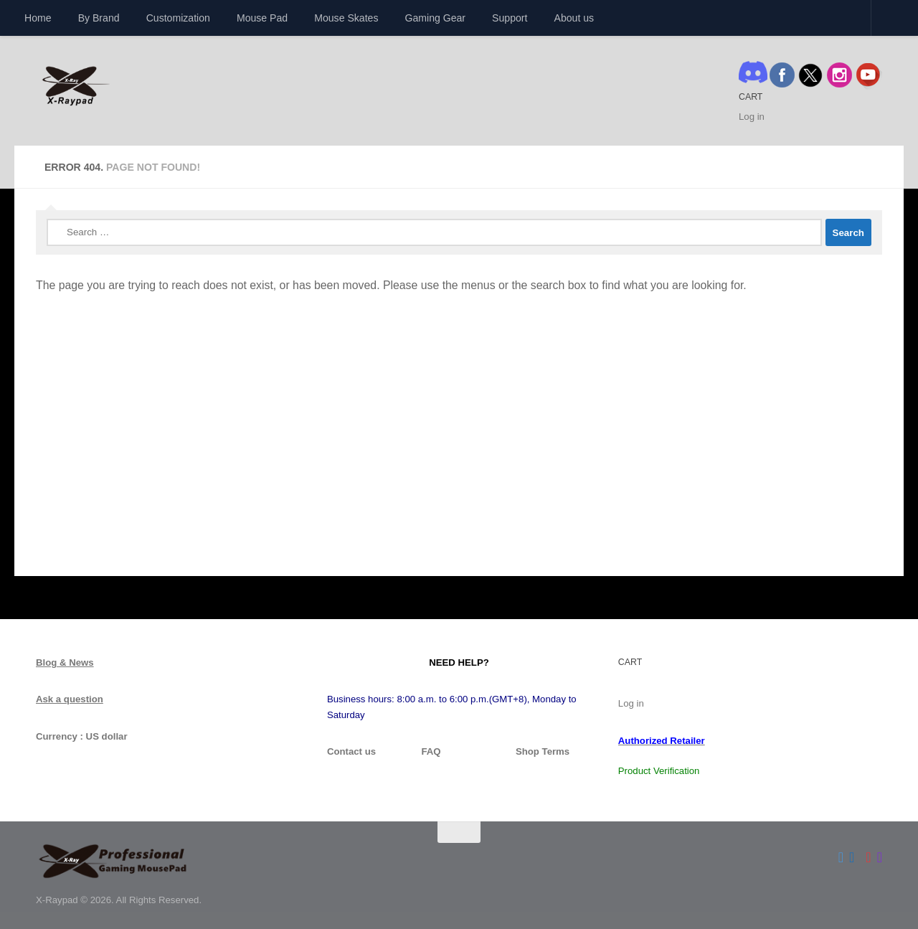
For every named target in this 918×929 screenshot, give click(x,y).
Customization (178, 18)
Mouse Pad (262, 18)
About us (574, 18)
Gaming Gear (435, 18)
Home (38, 18)
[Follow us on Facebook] (851, 857)
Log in (752, 116)
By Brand (99, 18)
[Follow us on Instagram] (879, 857)
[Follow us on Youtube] (868, 857)
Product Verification (659, 770)
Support (509, 18)
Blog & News (65, 662)
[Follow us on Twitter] (840, 857)
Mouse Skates (346, 18)
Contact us (351, 751)
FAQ (430, 751)
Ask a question (69, 699)
